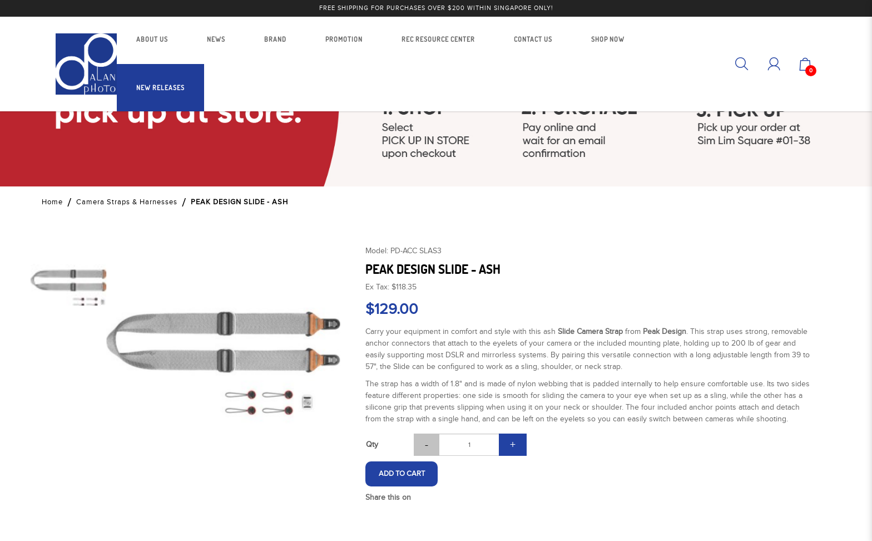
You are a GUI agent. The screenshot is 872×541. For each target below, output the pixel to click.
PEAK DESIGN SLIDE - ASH (239, 202)
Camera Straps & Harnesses (126, 202)
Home (52, 202)
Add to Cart (402, 473)
